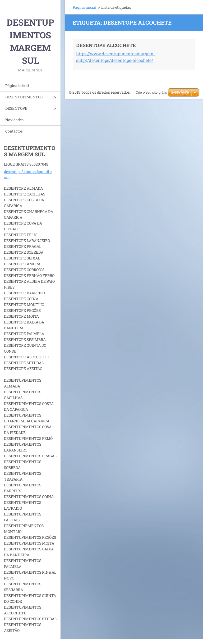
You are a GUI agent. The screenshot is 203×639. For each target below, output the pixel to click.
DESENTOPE (16, 108)
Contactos (14, 131)
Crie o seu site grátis (151, 92)
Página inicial (17, 85)
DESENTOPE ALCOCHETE (106, 45)
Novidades (14, 119)
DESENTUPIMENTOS (24, 96)
